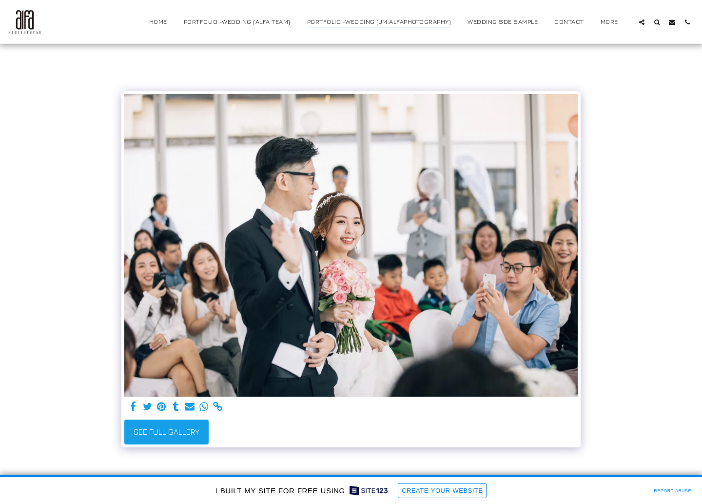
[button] (642, 22)
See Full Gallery (166, 432)
